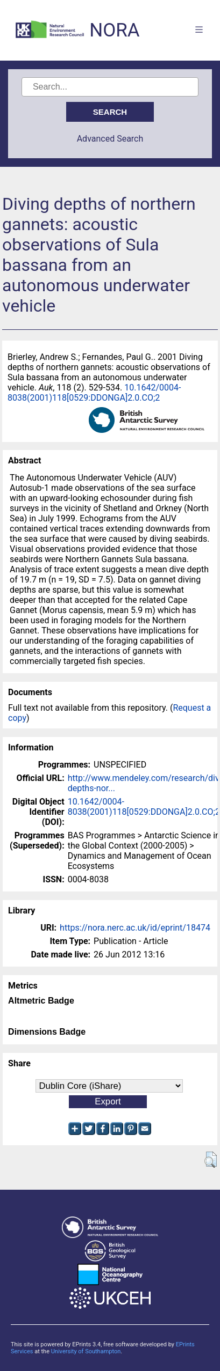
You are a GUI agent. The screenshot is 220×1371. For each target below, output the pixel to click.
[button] (210, 1160)
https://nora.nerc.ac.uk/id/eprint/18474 (135, 928)
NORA (114, 30)
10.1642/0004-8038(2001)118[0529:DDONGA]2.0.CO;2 (94, 392)
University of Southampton (86, 1351)
